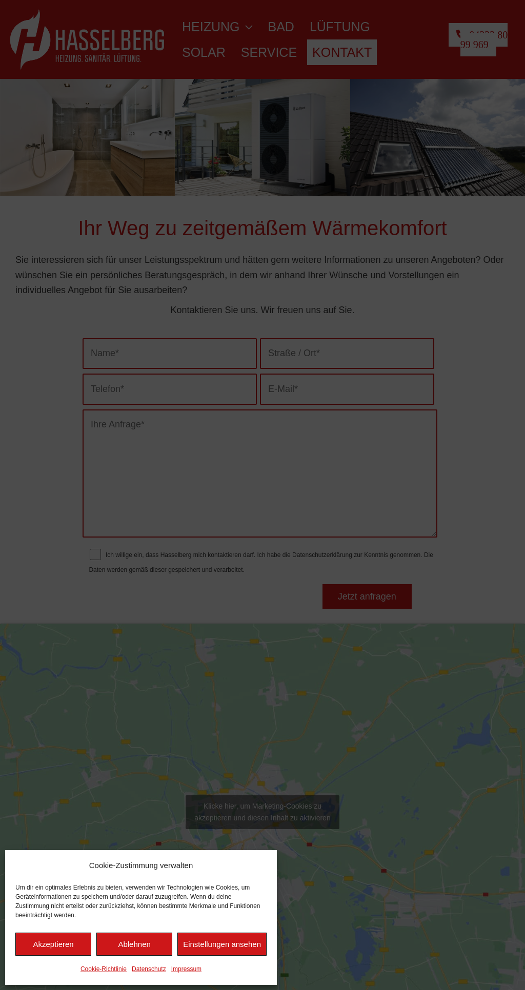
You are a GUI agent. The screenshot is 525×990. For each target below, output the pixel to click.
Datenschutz (149, 969)
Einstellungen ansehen (222, 944)
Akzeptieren (53, 944)
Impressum (186, 969)
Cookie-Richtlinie (103, 969)
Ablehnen (134, 944)
